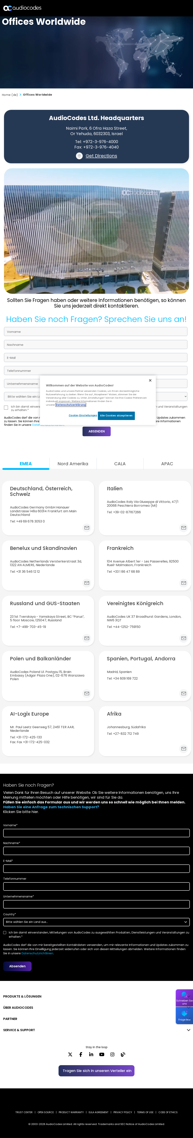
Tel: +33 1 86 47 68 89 (123, 572)
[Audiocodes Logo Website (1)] (22, 8)
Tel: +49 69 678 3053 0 (27, 521)
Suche (172, 8)
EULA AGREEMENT (98, 1112)
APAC (167, 464)
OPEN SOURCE (46, 1112)
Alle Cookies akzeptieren (116, 415)
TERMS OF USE (145, 1112)
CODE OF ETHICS (168, 1112)
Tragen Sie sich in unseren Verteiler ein (97, 1070)
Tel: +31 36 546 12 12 (25, 572)
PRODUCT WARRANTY (71, 1112)
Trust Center (24, 1112)
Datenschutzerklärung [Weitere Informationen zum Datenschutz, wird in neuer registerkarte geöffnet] (71, 404)
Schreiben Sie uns (184, 1002)
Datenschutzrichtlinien (37, 953)
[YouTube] (102, 1056)
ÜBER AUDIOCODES (18, 1007)
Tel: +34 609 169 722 (122, 678)
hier (35, 811)
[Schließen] (150, 380)
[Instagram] (112, 1056)
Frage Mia (184, 1019)
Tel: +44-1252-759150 (123, 627)
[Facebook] (81, 1056)
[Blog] (123, 1056)
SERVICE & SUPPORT (19, 1030)
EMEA (26, 464)
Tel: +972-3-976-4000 (96, 141)
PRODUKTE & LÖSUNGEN (22, 996)
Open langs (180, 8)
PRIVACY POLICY (122, 1112)
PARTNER (10, 1019)
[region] (98, 400)
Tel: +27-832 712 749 (123, 734)
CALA (120, 464)
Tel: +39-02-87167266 (124, 512)
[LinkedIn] (91, 1056)
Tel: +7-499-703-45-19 (28, 627)
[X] (70, 1056)
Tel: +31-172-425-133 (26, 737)
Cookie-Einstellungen (81, 415)
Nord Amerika (73, 464)
